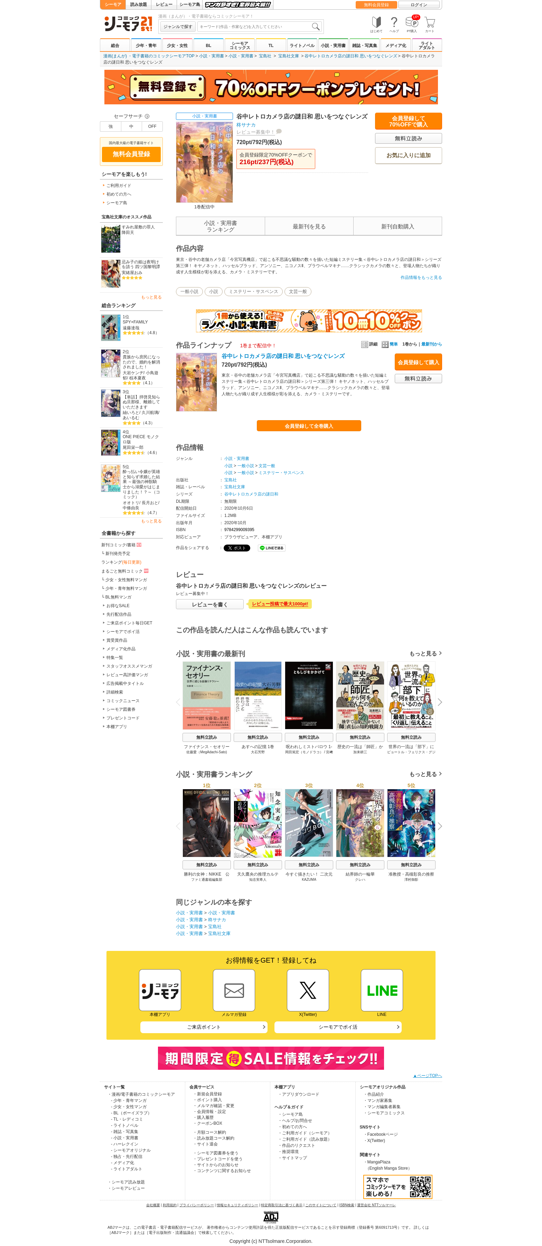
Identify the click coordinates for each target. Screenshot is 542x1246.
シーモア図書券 (121, 709)
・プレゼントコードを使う (218, 1159)
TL (271, 45)
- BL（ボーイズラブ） (131, 1113)
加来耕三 (360, 752)
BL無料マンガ (118, 597)
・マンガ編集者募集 (382, 1106)
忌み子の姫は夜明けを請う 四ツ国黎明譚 (141, 264)
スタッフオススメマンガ (129, 666)
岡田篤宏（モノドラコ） (304, 752)
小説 (213, 291)
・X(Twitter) (374, 1140)
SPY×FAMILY (135, 322)
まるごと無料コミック (125, 571)
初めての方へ (118, 194)
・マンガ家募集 (377, 1100)
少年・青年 (146, 45)
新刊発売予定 (117, 553)
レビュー (164, 4)
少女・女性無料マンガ (126, 579)
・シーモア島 (290, 1114)
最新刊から (431, 344)
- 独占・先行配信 (126, 1156)
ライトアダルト (427, 45)
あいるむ (131, 417)
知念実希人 (258, 879)
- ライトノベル (124, 1125)
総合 (115, 45)
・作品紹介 (373, 1094)
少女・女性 (177, 45)
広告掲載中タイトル (125, 683)
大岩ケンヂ (133, 372)
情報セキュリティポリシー (237, 1205)
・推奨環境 (288, 1151)
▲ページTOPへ (427, 1075)
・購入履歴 (203, 1117)
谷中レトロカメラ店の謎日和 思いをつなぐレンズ (351, 56)
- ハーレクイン (124, 1144)
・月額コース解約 (209, 1132)
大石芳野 (258, 752)
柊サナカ (246, 125)
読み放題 (138, 4)
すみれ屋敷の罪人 (138, 227)
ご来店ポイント (204, 1027)
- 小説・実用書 (124, 1137)
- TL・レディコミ (127, 1119)
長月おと (150, 502)
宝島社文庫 (288, 56)
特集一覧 (114, 657)
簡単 (390, 344)
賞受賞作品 (116, 640)
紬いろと (131, 412)
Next (437, 702)
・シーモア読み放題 (126, 1182)
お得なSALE (118, 605)
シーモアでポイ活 (123, 631)
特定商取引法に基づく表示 (281, 1205)
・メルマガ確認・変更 (213, 1105)
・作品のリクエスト (296, 1145)
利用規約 (170, 1205)
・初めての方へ (292, 1126)
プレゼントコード (123, 718)
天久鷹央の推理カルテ (258, 874)
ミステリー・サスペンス (253, 291)
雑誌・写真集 (364, 45)
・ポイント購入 (207, 1099)
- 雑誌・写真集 (124, 1131)
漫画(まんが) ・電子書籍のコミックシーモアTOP (149, 56)
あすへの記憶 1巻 (258, 746)
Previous (180, 702)
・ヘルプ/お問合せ (295, 1120)
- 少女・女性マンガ (129, 1106)
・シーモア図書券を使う (216, 1153)
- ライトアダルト (126, 1169)
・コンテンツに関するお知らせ (222, 1170)
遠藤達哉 (131, 327)
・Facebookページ (380, 1134)
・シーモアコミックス (384, 1113)
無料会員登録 (376, 4)
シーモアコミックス (240, 45)
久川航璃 (150, 412)
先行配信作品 (118, 614)
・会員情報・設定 (209, 1111)
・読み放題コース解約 (213, 1138)
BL (208, 45)
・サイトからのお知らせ (216, 1164)
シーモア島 (189, 4)
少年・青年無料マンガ (126, 588)
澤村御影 (411, 879)
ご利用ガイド (118, 185)
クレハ (360, 879)
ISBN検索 (346, 1205)
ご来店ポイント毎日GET (129, 623)
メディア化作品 (121, 648)
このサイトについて (320, 1205)
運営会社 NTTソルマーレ (376, 1205)
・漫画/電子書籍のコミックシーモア (141, 1094)
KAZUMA (309, 879)
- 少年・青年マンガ (129, 1100)
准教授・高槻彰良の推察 (411, 874)
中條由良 (131, 508)
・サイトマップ (292, 1157)
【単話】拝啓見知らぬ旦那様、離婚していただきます (141, 402)
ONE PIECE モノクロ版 (141, 439)
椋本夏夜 (137, 378)
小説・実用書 (333, 45)
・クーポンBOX (207, 1123)
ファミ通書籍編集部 (206, 879)
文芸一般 (298, 291)
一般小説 (189, 291)
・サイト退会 (205, 1144)
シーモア (113, 4)
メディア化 (395, 45)
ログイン (419, 4)
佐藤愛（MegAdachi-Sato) (206, 752)
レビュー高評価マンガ (127, 674)
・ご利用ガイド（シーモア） (305, 1133)
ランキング (121, 562)
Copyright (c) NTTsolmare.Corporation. (271, 1241)
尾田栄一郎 (133, 447)
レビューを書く (210, 604)
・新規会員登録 (207, 1094)
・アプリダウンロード (298, 1094)
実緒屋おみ (132, 272)
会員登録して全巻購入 (309, 426)
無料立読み (206, 737)
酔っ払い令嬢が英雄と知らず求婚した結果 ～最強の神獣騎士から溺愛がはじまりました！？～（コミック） (141, 484)
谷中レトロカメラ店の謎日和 (251, 494)
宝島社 (265, 56)
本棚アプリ (116, 726)
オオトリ (131, 502)
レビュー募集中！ (255, 132)
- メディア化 (122, 1162)
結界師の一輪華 (360, 874)
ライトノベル (302, 45)
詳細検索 (114, 692)
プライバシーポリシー (196, 1205)
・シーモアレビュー (126, 1188)
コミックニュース (123, 700)
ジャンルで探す (178, 26)
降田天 (128, 232)
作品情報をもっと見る (421, 277)
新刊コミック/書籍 (121, 544)
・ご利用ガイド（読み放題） (305, 1139)
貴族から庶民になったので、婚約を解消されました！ (141, 362)
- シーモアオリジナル (131, 1150)
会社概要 (153, 1205)
